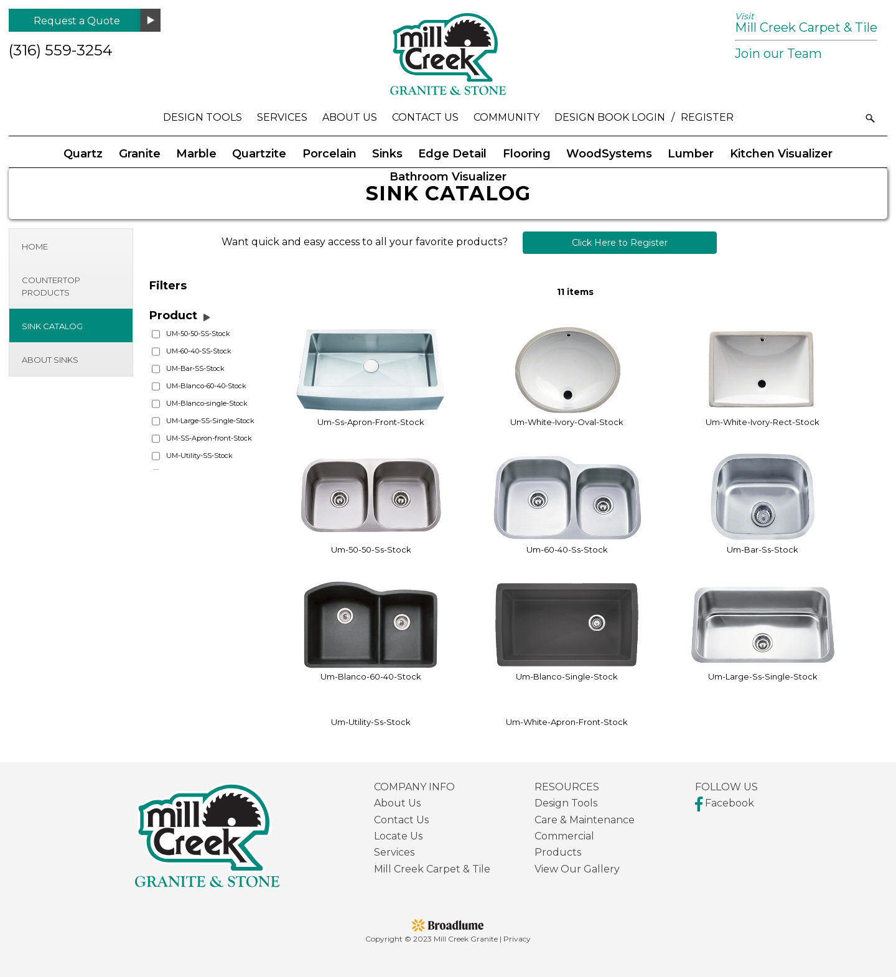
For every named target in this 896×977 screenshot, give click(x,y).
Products (557, 852)
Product (173, 315)
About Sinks (50, 360)
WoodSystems (609, 154)
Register (707, 117)
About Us (349, 117)
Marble (196, 154)
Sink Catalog (52, 326)
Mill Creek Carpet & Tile (806, 23)
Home (35, 246)
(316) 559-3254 (61, 50)
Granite (140, 154)
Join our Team (778, 53)
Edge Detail (452, 154)
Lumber (691, 154)
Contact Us (425, 117)
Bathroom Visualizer (448, 177)
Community (506, 117)
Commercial (564, 836)
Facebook (724, 803)
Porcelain (329, 154)
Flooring (527, 154)
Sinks (387, 154)
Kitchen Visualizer (781, 154)
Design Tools (202, 117)
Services (282, 117)
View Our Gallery (577, 869)
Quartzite (259, 154)
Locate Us (398, 836)
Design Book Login (609, 117)
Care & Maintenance (584, 820)
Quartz (83, 154)
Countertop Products (51, 286)
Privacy (517, 938)
